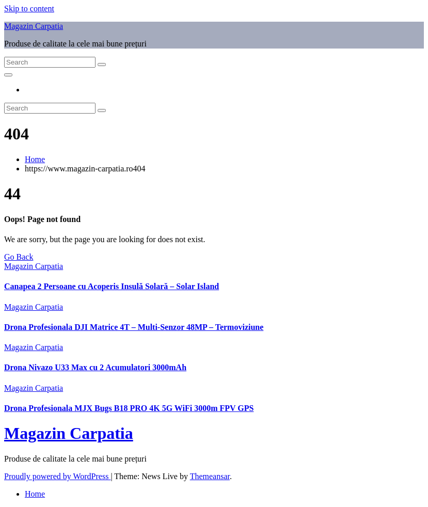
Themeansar (210, 476)
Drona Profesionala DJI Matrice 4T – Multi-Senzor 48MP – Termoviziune (133, 327)
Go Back (18, 256)
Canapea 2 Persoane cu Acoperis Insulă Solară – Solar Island (111, 286)
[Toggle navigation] (8, 74)
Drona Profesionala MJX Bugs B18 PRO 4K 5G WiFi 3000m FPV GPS (128, 408)
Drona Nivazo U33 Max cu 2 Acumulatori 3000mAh (95, 367)
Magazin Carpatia (33, 26)
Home (35, 159)
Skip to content (29, 8)
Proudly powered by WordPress (57, 476)
